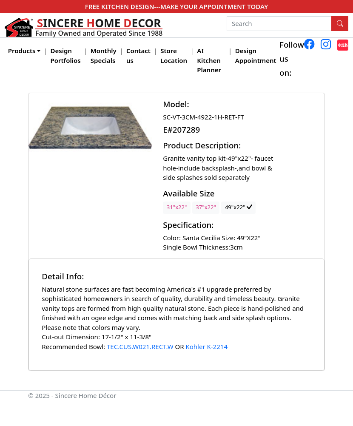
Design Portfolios (66, 55)
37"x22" (206, 207)
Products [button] (22, 50)
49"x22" (238, 207)
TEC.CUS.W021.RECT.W (140, 346)
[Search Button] (339, 23)
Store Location (173, 55)
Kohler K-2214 (206, 346)
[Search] (279, 23)
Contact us (138, 55)
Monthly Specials (104, 55)
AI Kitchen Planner (209, 60)
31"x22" (177, 207)
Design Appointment (255, 55)
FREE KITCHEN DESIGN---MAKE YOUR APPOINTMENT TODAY (176, 6)
